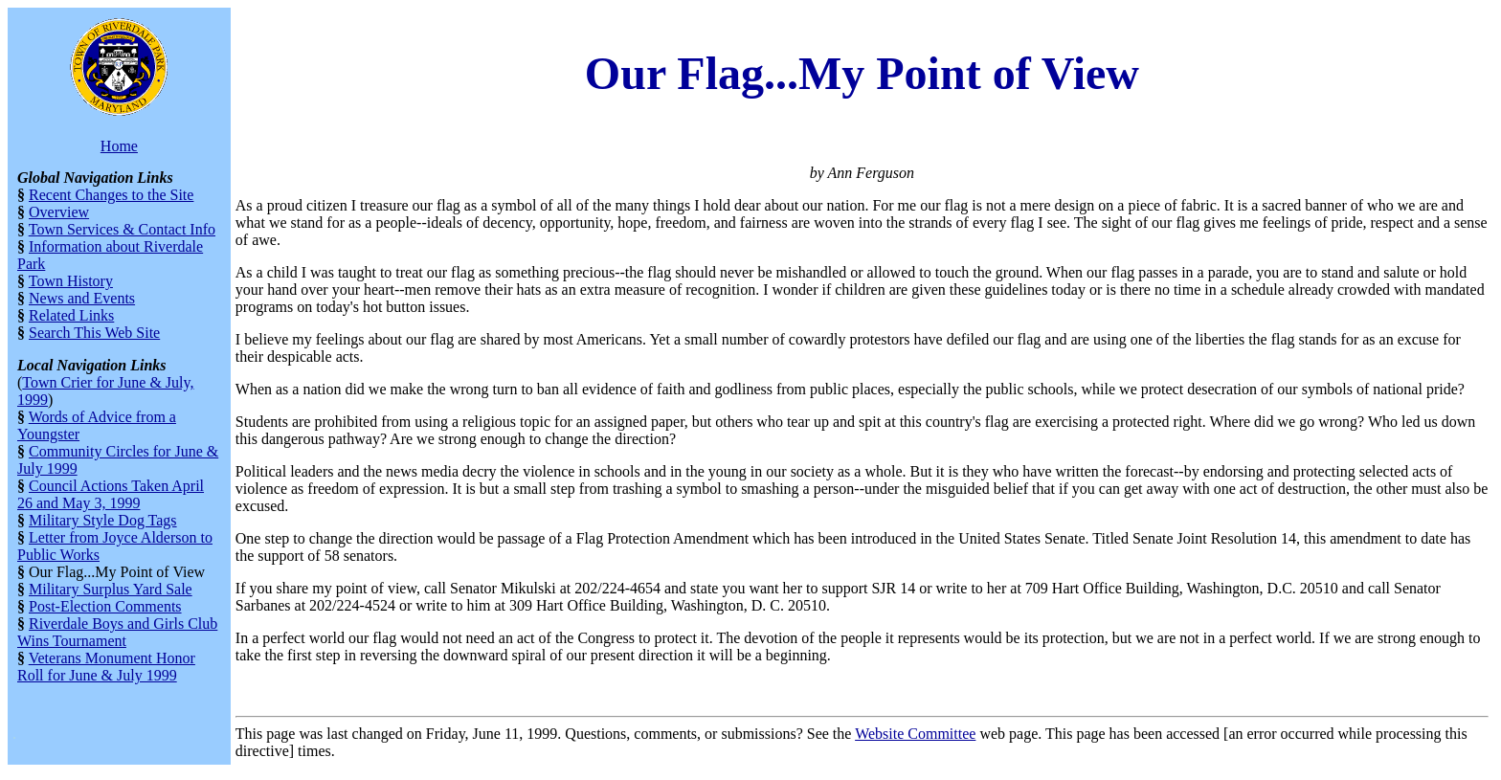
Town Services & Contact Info (122, 229)
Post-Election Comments (105, 606)
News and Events (82, 298)
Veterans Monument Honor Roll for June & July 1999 (106, 666)
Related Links (71, 315)
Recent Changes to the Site (111, 195)
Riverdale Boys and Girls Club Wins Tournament (117, 632)
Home (119, 146)
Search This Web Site (94, 332)
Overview (59, 212)
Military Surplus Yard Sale (110, 589)
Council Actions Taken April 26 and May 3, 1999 (110, 494)
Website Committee (915, 733)
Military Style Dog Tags (103, 520)
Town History (71, 281)
